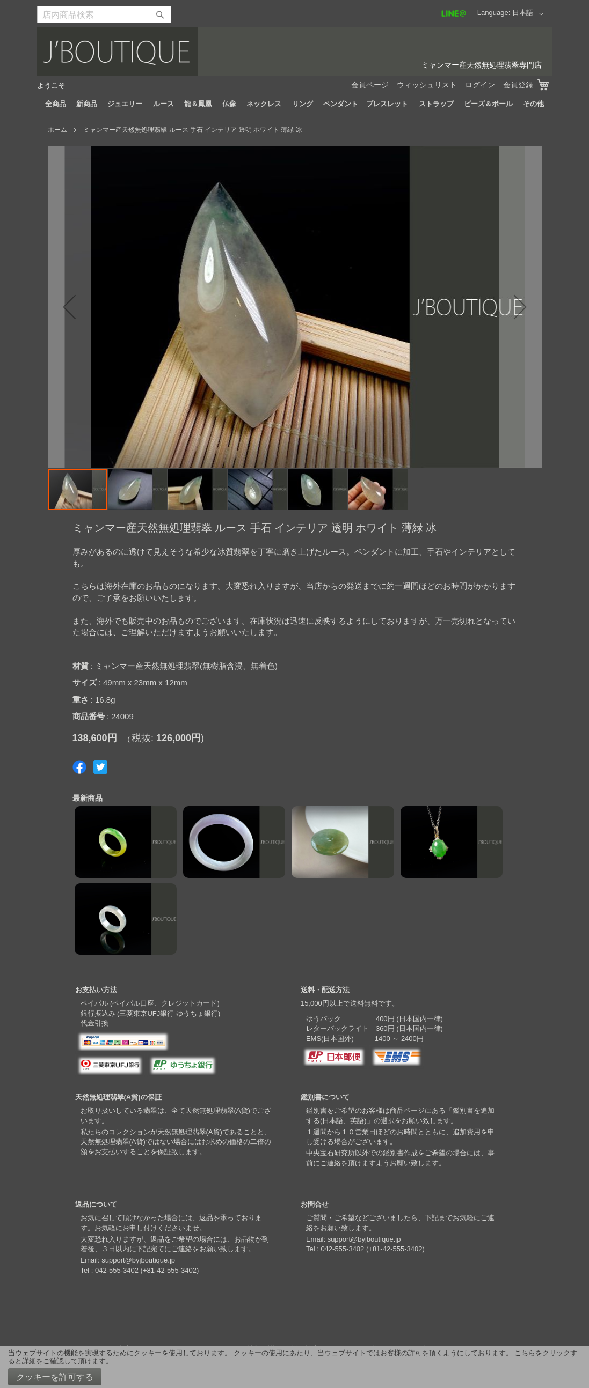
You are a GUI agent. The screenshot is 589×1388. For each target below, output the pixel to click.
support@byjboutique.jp (138, 1260)
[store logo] (294, 51)
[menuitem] (55, 104)
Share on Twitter (100, 767)
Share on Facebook (79, 767)
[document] (294, 1367)
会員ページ (370, 84)
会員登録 (518, 84)
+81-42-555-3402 (170, 1270)
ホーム (57, 130)
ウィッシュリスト (427, 84)
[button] (529, 14)
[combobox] (104, 14)
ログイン (480, 84)
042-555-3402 (117, 1270)
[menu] (294, 104)
